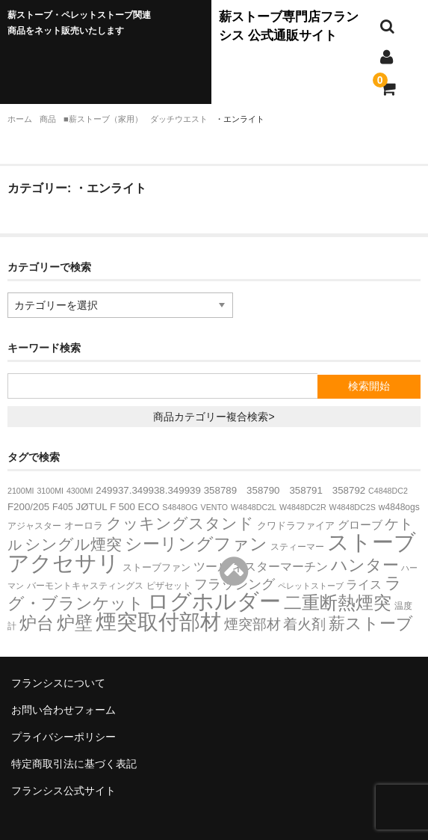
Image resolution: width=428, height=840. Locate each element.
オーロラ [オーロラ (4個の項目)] (83, 525)
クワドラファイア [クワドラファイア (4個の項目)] (296, 525)
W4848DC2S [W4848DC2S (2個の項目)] (352, 507)
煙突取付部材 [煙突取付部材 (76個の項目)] (158, 622)
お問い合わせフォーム (63, 710)
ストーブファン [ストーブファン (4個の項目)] (156, 567)
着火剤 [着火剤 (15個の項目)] (304, 624)
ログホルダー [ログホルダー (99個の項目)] (214, 601)
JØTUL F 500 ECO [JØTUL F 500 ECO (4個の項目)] (118, 506)
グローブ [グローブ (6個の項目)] (360, 524)
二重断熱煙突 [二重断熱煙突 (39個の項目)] (337, 602)
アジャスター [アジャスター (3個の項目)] (34, 526)
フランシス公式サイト (63, 791)
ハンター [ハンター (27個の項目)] (365, 565)
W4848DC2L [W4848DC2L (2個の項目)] (253, 507)
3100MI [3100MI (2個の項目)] (50, 490)
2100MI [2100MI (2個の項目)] (20, 490)
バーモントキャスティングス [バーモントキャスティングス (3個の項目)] (85, 585)
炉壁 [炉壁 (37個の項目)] (75, 623)
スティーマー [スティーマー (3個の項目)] (297, 547)
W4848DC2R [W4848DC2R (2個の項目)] (302, 507)
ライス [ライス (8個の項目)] (364, 584)
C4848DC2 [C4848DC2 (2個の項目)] (388, 490)
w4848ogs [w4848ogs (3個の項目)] (399, 507)
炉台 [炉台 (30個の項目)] (36, 623)
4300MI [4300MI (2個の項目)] (79, 490)
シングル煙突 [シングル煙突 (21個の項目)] (73, 544)
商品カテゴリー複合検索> (213, 417)
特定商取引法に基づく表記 (74, 764)
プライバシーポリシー (63, 737)
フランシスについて (58, 683)
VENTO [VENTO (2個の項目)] (215, 507)
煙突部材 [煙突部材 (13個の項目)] (252, 624)
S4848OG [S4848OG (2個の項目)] (179, 507)
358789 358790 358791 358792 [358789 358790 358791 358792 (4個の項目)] (284, 490)
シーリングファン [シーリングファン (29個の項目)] (196, 544)
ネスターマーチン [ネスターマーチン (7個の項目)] (280, 566)
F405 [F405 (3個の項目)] (62, 507)
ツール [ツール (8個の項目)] (211, 566)
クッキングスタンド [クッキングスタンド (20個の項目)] (180, 523)
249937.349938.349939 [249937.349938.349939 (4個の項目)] (148, 490)
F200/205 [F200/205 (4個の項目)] (28, 506)
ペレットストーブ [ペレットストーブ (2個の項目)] (311, 585)
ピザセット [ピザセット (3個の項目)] (168, 585)
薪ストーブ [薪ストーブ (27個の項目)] (371, 623)
